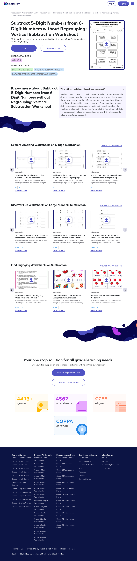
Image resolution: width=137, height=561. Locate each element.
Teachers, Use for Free (68, 382)
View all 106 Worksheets (111, 206)
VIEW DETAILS (21, 191)
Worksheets (27, 13)
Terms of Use (18, 549)
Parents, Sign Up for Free (68, 373)
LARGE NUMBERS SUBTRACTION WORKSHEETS (34, 74)
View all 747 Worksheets (111, 266)
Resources (15, 13)
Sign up (123, 4)
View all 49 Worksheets (111, 146)
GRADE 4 (16, 60)
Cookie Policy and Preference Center (57, 549)
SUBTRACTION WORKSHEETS (49, 70)
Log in (111, 4)
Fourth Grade (45, 13)
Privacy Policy (32, 549)
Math (36, 13)
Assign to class (53, 48)
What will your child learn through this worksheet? (92, 89)
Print (24, 48)
